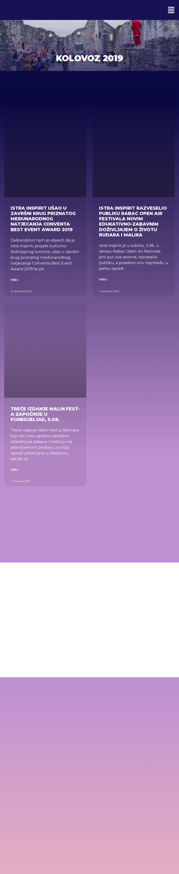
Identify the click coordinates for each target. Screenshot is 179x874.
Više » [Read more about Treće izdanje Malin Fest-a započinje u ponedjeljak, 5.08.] (15, 469)
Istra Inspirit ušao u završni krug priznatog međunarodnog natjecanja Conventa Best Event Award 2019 (43, 218)
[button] (171, 10)
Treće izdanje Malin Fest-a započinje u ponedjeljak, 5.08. (45, 414)
